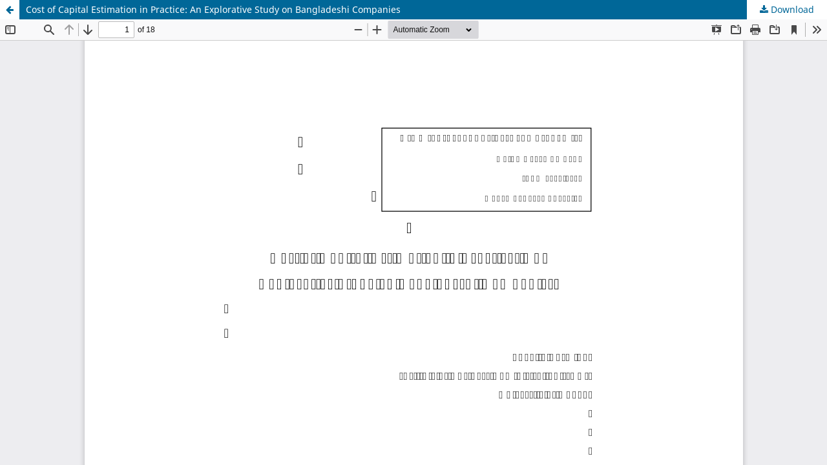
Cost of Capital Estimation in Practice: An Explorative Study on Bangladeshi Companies (213, 9)
